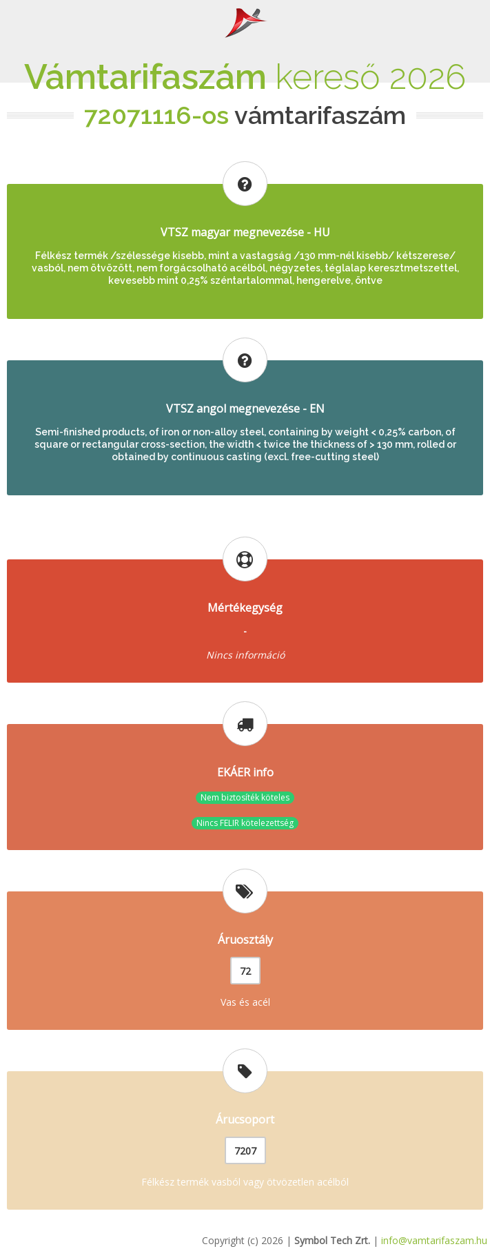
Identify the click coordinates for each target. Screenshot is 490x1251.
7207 (245, 1150)
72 (245, 971)
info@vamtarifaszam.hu (434, 1240)
